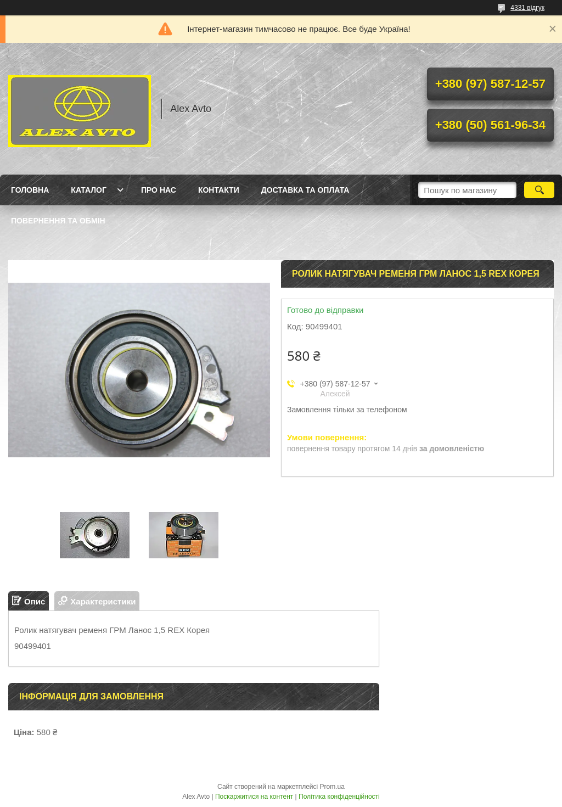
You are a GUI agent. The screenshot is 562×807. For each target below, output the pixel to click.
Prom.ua (332, 787)
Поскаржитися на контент (254, 796)
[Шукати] (539, 190)
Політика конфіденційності (339, 796)
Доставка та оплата (305, 190)
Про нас (158, 190)
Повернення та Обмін (58, 220)
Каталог (88, 190)
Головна (30, 190)
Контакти (218, 190)
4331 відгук (527, 8)
